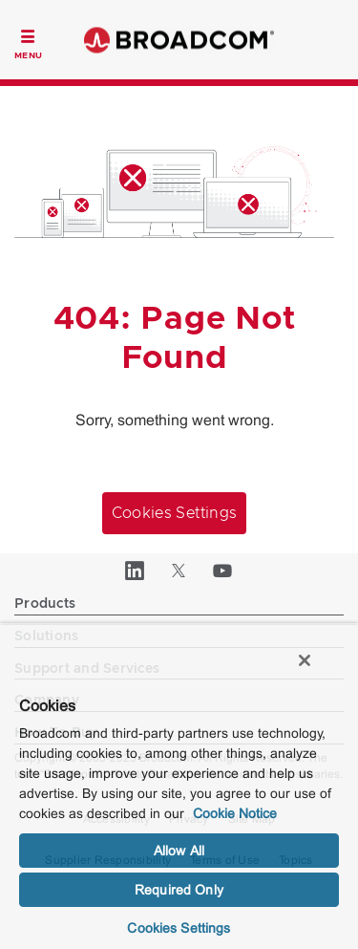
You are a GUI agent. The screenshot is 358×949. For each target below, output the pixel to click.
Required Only (179, 889)
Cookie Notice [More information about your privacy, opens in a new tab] (235, 813)
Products (44, 604)
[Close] (305, 660)
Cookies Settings (175, 513)
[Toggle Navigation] (28, 42)
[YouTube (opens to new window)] (223, 570)
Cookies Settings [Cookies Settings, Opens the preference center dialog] (178, 928)
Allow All (179, 850)
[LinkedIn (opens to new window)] (135, 570)
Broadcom (179, 39)
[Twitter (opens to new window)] (179, 570)
